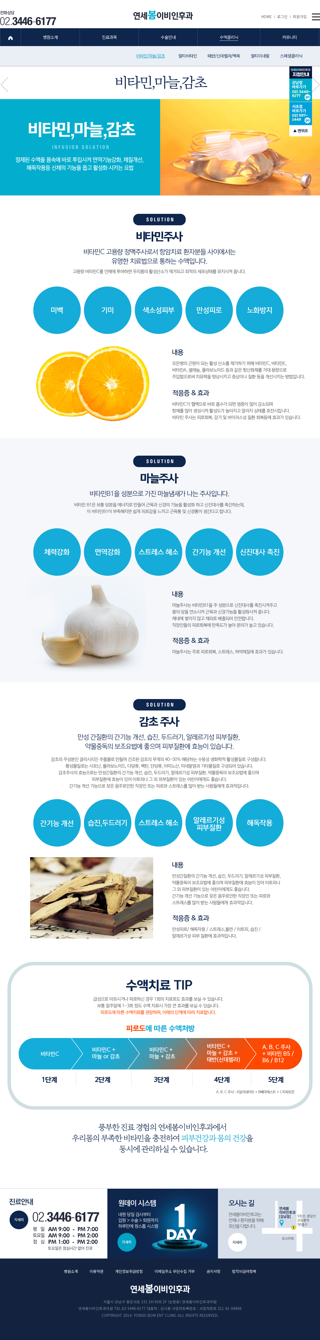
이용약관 (96, 1271)
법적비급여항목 (244, 1271)
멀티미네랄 (260, 55)
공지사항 (213, 1271)
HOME (267, 16)
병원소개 (71, 1271)
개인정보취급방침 (129, 1271)
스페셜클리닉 (291, 55)
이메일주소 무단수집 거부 (175, 1271)
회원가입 (300, 16)
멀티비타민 (187, 55)
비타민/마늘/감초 (150, 55)
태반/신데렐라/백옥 (224, 55)
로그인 (283, 16)
